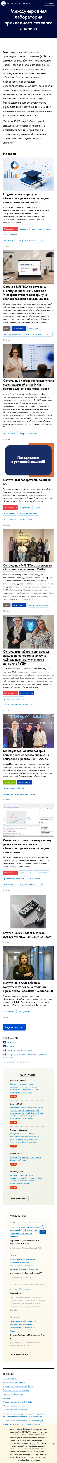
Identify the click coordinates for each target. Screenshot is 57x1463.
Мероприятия (28, 1074)
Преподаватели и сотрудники (16, 1390)
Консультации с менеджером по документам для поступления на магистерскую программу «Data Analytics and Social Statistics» (24, 1137)
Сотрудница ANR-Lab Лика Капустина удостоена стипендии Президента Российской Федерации (28, 987)
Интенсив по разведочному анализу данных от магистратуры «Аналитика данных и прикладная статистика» (27, 846)
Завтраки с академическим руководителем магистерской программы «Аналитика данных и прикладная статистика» (24, 1088)
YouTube (10, 1046)
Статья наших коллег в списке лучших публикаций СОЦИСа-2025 (27, 935)
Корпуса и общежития (13, 1394)
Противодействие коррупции (16, 1410)
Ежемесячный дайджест (18, 1061)
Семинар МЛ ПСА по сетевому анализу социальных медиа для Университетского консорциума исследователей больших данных (26, 293)
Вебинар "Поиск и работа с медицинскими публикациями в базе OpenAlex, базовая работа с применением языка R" (26, 1179)
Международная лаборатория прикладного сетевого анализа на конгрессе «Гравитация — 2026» (26, 755)
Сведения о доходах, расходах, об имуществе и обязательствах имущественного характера (24, 1415)
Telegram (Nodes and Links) (19, 1050)
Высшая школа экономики (18, 3)
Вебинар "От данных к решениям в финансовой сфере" (25, 1158)
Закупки (6, 1398)
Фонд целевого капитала (14, 1406)
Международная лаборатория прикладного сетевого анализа (28, 20)
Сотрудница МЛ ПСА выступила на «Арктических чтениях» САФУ (27, 567)
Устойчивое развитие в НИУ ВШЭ (18, 1386)
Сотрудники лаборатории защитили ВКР (27, 482)
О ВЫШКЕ (8, 1374)
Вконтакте (12, 1042)
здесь (24, 1440)
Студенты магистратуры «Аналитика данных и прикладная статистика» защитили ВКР (26, 198)
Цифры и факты (10, 1378)
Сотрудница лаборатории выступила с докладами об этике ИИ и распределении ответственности (28, 385)
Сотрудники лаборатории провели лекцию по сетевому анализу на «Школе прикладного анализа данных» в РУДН (26, 657)
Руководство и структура (14, 1382)
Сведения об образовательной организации (23, 1420)
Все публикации (20, 1354)
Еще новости (15, 1027)
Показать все (19, 1198)
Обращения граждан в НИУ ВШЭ (17, 1402)
